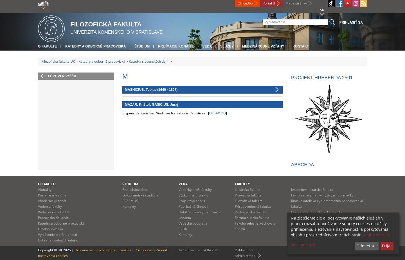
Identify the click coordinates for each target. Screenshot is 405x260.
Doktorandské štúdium (140, 195)
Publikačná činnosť (193, 206)
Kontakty (129, 206)
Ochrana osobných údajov (58, 240)
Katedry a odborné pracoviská (95, 46)
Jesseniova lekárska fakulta (312, 189)
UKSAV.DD (217, 113)
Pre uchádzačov (134, 189)
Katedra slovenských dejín (149, 61)
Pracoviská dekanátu (54, 217)
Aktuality (44, 189)
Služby (227, 46)
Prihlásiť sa (351, 22)
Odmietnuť (366, 245)
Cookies (125, 250)
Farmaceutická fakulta (252, 217)
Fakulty (242, 184)
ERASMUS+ (131, 200)
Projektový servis (192, 200)
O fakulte (47, 46)
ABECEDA (302, 165)
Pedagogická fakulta (250, 212)
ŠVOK (183, 229)
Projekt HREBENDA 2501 (322, 77)
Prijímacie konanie (176, 46)
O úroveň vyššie (61, 76)
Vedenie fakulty (50, 206)
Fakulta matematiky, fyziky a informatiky (322, 195)
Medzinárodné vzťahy (263, 46)
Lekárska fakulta (247, 189)
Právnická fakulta (248, 195)
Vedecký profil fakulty (195, 189)
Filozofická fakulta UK (58, 61)
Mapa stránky (296, 3)
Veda (207, 46)
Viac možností (304, 244)
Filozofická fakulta (249, 200)
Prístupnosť (143, 250)
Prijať (387, 245)
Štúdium (142, 46)
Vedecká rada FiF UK (54, 212)
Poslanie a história (52, 195)
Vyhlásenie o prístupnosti (57, 234)
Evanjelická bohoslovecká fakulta (316, 212)
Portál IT (269, 3)
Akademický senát (52, 200)
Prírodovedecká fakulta (253, 206)
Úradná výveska (50, 229)
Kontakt (300, 46)
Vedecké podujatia (193, 223)
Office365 (245, 3)
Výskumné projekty (193, 195)
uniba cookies (377, 235)
